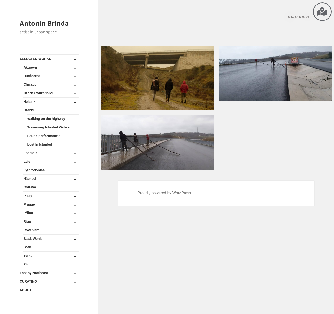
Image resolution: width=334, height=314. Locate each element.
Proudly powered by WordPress (164, 193)
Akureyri (30, 67)
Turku (27, 256)
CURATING (28, 281)
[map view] (322, 11)
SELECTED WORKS (35, 59)
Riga (27, 221)
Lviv (26, 161)
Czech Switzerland (38, 93)
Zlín (26, 264)
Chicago (29, 84)
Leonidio (30, 153)
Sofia (27, 247)
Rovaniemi (31, 230)
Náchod (29, 179)
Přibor (28, 213)
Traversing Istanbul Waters (48, 127)
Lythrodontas (34, 170)
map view (298, 16)
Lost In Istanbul (39, 144)
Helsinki (29, 101)
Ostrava (29, 187)
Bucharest (31, 76)
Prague (29, 204)
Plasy (27, 196)
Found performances (43, 136)
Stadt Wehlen (33, 238)
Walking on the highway (46, 119)
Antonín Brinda (44, 23)
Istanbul (29, 110)
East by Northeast (34, 273)
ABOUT (25, 290)
